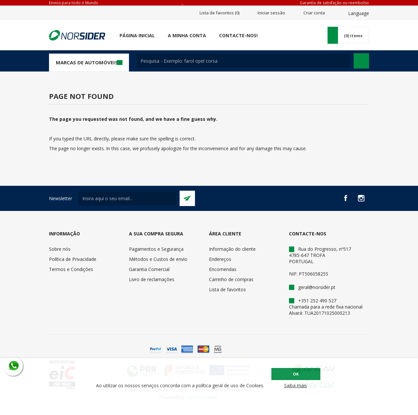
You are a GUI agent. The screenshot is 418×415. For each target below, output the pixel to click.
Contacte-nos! (238, 35)
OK (296, 374)
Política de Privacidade (72, 259)
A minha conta (187, 35)
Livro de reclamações (151, 279)
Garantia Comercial (149, 269)
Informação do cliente (232, 249)
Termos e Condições (71, 269)
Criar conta (314, 13)
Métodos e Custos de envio (158, 259)
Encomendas (222, 269)
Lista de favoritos (227, 289)
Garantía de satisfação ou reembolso (334, 3)
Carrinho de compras (231, 279)
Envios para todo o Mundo (73, 3)
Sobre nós (60, 249)
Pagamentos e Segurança (156, 249)
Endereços (220, 259)
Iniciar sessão (271, 13)
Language (358, 13)
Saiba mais (295, 385)
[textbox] (243, 61)
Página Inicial (137, 35)
